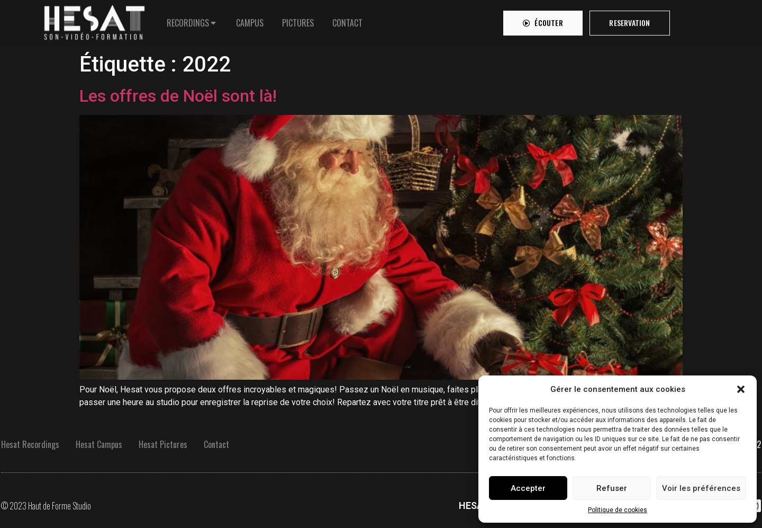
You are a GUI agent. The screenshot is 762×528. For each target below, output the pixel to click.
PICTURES (298, 20)
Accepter (528, 488)
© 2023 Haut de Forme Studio (46, 505)
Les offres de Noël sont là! (178, 96)
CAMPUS (250, 20)
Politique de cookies (617, 510)
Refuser (611, 488)
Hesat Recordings (30, 444)
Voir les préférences (701, 488)
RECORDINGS (188, 20)
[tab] (192, 20)
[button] (741, 389)
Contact (216, 444)
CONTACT (347, 20)
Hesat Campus (99, 444)
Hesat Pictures (163, 444)
